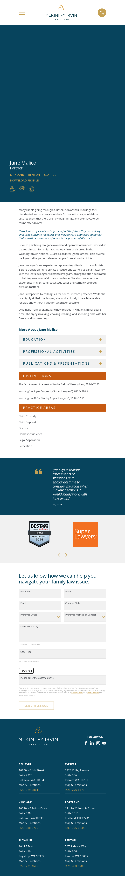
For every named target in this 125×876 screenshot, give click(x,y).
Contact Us (39, 866)
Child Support (27, 302)
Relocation (25, 325)
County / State (72, 482)
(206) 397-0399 (28, 783)
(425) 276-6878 (74, 669)
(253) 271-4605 (28, 745)
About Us (39, 843)
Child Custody (27, 296)
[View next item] (66, 435)
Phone (68, 471)
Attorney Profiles (39, 851)
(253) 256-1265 (74, 783)
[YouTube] (104, 623)
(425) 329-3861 (28, 669)
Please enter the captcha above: (37, 557)
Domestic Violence (30, 313)
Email (23, 482)
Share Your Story (29, 506)
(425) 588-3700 (28, 707)
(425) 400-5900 (74, 745)
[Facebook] (86, 623)
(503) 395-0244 (74, 707)
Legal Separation (29, 319)
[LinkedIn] (92, 623)
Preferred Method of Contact (80, 494)
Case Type (25, 531)
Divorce (23, 307)
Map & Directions (30, 664)
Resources (80, 858)
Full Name (25, 471)
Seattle (50, 54)
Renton (34, 54)
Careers (81, 843)
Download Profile (24, 60)
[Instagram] (98, 623)
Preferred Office (28, 494)
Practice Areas (81, 851)
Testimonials (39, 858)
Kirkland (17, 54)
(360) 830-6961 (28, 821)
